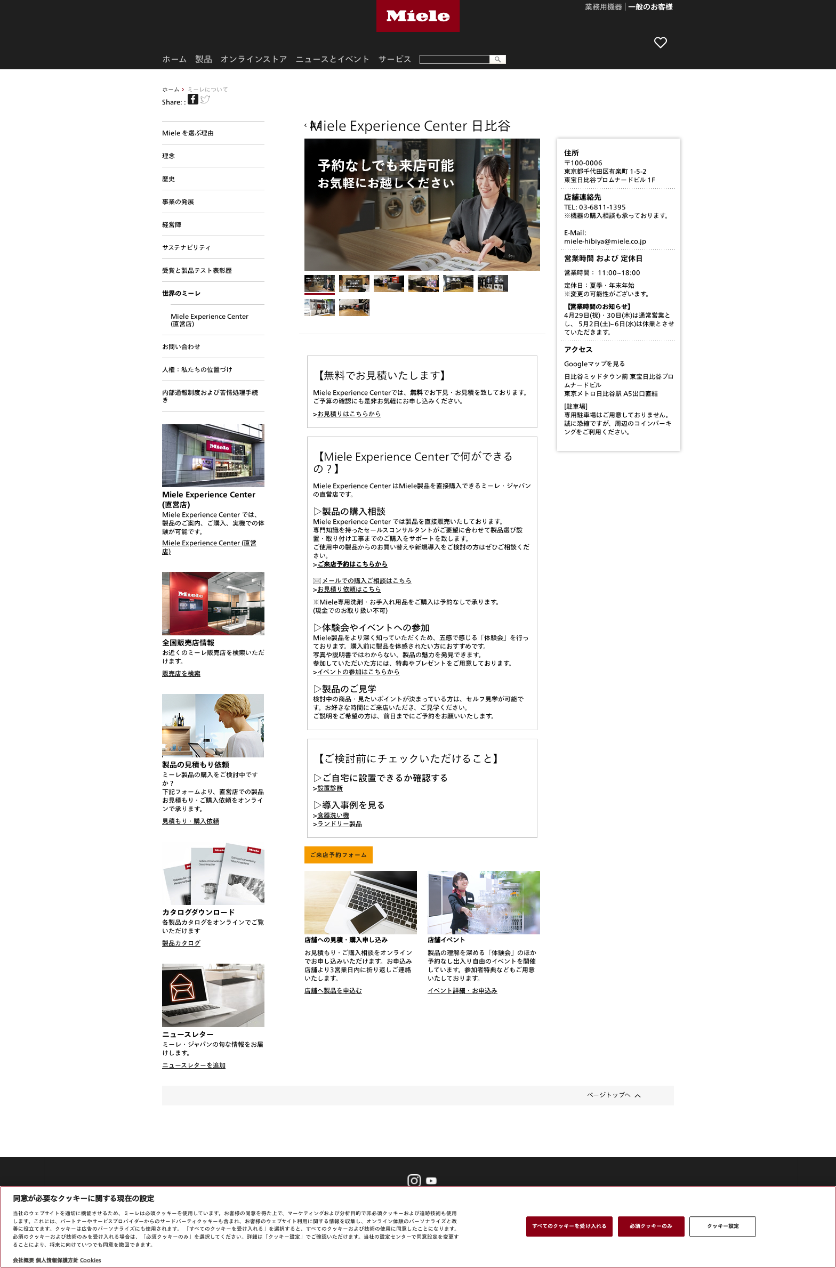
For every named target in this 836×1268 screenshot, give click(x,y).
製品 (203, 59)
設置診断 (330, 788)
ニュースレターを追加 (194, 1065)
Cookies (90, 1260)
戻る (316, 125)
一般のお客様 (650, 7)
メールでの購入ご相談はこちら (367, 580)
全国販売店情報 (188, 643)
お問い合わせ (181, 346)
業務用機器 (603, 7)
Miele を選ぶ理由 (188, 133)
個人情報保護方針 (57, 1260)
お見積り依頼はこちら (349, 589)
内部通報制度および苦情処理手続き (210, 396)
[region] (418, 1227)
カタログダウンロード (198, 912)
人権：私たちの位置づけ (197, 369)
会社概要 (23, 1260)
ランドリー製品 (339, 823)
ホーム (171, 89)
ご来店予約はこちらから (352, 564)
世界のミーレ (181, 293)
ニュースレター (188, 1034)
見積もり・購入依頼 (190, 821)
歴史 (168, 178)
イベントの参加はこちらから (358, 671)
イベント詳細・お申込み (462, 990)
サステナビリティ (186, 247)
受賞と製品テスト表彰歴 (197, 270)
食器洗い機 (333, 815)
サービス (395, 59)
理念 (168, 155)
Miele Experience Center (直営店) (209, 320)
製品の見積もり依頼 (195, 765)
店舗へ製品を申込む (333, 990)
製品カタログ (181, 943)
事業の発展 (178, 201)
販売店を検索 (181, 673)
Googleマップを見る (594, 363)
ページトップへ (609, 1095)
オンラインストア (253, 59)
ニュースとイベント (332, 59)
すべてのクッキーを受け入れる (569, 1226)
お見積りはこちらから (349, 413)
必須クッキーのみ (651, 1226)
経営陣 (171, 224)
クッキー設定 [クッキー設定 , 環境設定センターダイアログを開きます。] (723, 1226)
